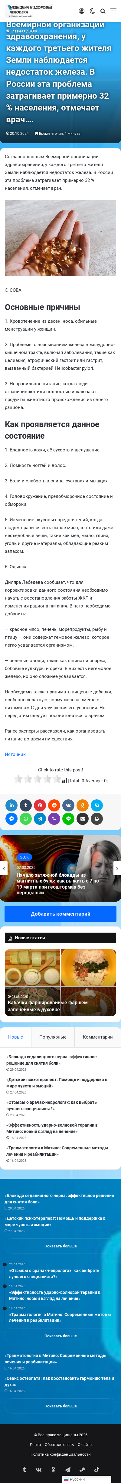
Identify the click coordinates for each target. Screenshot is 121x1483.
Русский (74, 1479)
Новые (15, 1037)
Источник (15, 754)
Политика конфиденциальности (61, 1454)
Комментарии (98, 1037)
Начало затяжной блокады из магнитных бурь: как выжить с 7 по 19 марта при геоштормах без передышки (58, 884)
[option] (60, 868)
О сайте (85, 1444)
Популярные (53, 1037)
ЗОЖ (24, 857)
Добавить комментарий (60, 914)
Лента (35, 1444)
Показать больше (60, 1246)
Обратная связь (59, 1444)
